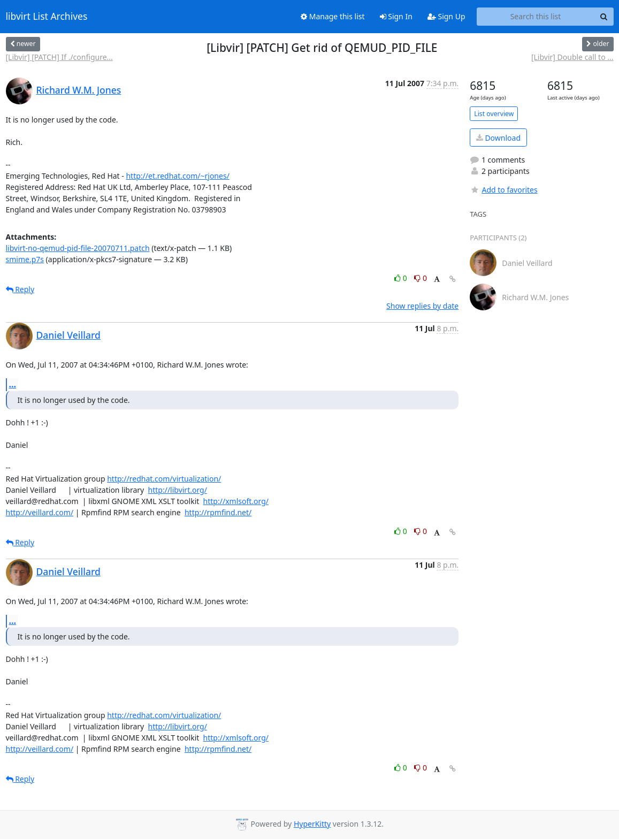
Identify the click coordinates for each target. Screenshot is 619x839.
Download (498, 138)
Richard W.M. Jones (78, 89)
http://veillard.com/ (40, 512)
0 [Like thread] (401, 278)
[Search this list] (536, 16)
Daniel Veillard (68, 335)
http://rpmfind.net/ (218, 512)
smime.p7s (25, 259)
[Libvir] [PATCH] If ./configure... (59, 57)
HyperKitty (312, 824)
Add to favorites (503, 190)
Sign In (396, 16)
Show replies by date (422, 306)
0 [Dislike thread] (420, 278)
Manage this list (333, 16)
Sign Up (446, 16)
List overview (494, 113)
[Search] (604, 16)
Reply (20, 289)
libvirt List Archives (47, 16)
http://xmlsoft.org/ (236, 501)
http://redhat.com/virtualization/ (164, 479)
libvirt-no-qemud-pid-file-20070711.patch (78, 248)
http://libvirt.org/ (177, 490)
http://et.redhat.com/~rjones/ (177, 176)
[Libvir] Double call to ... (572, 57)
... (13, 384)
